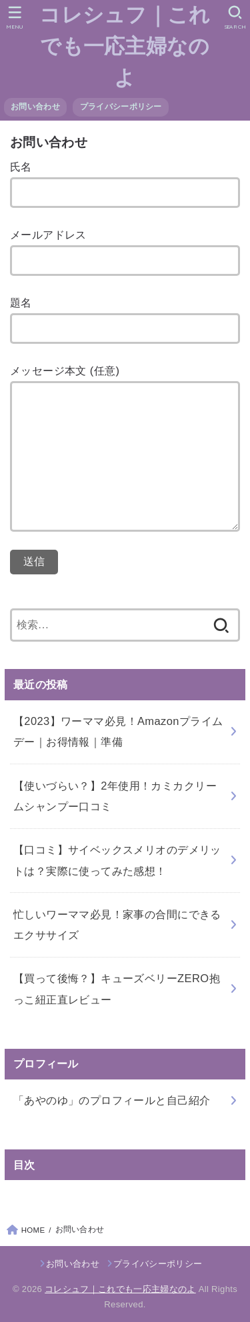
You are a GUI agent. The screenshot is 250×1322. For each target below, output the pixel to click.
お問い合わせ (35, 107)
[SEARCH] (235, 17)
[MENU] (15, 17)
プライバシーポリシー (121, 107)
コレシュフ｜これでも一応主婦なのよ (124, 46)
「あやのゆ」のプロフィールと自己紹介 (111, 1100)
